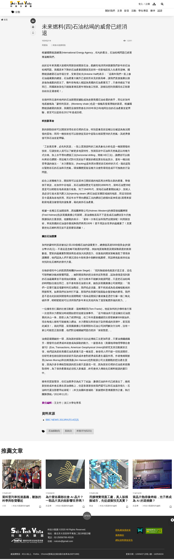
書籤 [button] (33, 81)
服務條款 (119, 536)
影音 (126, 12)
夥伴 (152, 12)
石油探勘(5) (54, 431)
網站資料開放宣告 (124, 541)
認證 (159, 12)
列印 (33, 75)
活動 (133, 12)
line (32, 64)
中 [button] (33, 70)
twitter (33, 58)
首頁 (4, 20)
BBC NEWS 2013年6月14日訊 (62, 420)
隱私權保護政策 (123, 531)
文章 (119, 12)
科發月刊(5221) (84, 431)
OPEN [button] (87, 517)
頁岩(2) (68, 431)
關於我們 (110, 12)
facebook (33, 52)
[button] (160, 4)
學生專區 (143, 12)
